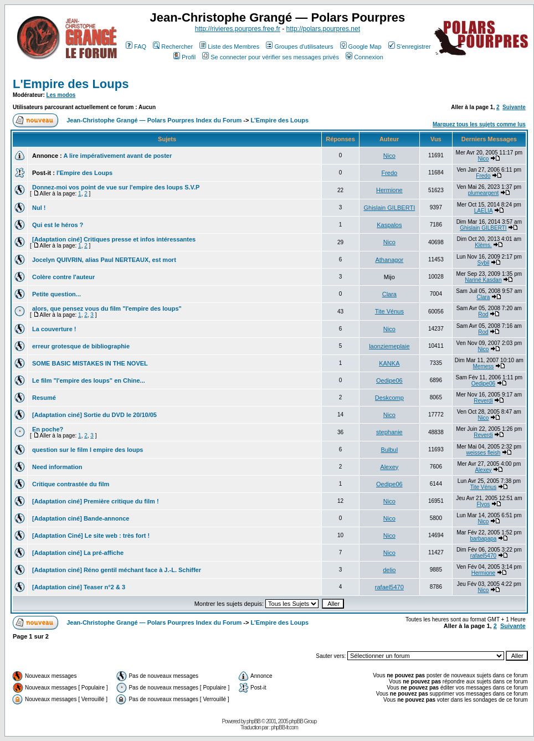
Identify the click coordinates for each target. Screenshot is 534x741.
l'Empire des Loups (84, 172)
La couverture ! (54, 329)
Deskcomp (389, 397)
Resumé (44, 397)
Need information (57, 467)
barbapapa (483, 539)
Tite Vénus (389, 311)
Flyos (483, 504)
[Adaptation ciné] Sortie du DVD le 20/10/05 (94, 414)
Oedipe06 (389, 380)
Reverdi (483, 401)
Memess (483, 366)
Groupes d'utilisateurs (299, 46)
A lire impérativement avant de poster (117, 155)
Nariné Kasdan (483, 280)
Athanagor (389, 259)
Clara (389, 294)
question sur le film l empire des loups (87, 449)
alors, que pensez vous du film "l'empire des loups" (107, 308)
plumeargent (483, 193)
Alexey (389, 467)
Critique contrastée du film (70, 484)
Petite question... (56, 294)
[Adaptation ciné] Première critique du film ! (95, 501)
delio (389, 570)
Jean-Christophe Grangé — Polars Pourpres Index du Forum (154, 120)
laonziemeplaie (389, 346)
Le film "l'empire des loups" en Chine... (88, 380)
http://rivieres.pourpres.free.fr (237, 29)
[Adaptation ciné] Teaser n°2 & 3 (78, 587)
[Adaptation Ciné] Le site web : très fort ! (91, 535)
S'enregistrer (409, 46)
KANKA (389, 363)
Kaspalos (389, 225)
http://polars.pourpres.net (323, 29)
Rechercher (173, 46)
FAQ (136, 46)
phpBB (253, 721)
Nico (389, 155)
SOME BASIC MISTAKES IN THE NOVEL (90, 363)
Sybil (483, 263)
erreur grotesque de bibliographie (81, 346)
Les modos (61, 95)
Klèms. (483, 245)
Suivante (514, 107)
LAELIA (483, 211)
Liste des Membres (229, 46)
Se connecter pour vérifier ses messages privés (270, 57)
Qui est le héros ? (57, 225)
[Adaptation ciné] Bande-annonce (80, 518)
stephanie (389, 432)
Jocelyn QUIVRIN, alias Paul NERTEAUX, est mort (104, 259)
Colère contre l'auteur (63, 277)
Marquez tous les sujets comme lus (479, 124)
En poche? (47, 429)
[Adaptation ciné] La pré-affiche (78, 552)
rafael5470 (483, 556)
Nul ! (38, 207)
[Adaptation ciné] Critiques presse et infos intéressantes (114, 239)
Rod (483, 314)
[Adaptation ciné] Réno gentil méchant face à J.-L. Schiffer (116, 570)
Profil (184, 57)
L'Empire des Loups (71, 84)
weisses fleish (483, 453)
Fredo (389, 172)
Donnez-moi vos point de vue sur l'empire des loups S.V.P (115, 187)
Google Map (361, 46)
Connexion (364, 57)
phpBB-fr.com (284, 727)
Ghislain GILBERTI (389, 207)
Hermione (389, 190)
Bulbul (389, 449)
